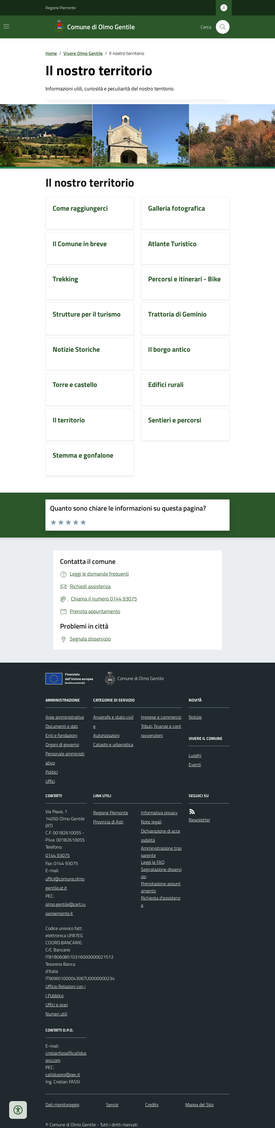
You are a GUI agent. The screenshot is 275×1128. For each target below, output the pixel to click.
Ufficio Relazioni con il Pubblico (65, 991)
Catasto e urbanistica (113, 744)
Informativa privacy (159, 812)
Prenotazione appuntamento (161, 887)
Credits (151, 1104)
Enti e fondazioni (61, 735)
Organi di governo (62, 744)
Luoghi (195, 755)
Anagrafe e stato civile (113, 722)
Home (51, 53)
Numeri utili (56, 1013)
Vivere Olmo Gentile (83, 53)
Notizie (195, 717)
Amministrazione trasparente (161, 852)
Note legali (151, 821)
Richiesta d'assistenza (160, 901)
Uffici (50, 781)
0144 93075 (57, 855)
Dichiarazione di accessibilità (160, 835)
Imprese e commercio (161, 717)
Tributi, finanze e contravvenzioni (161, 731)
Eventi (195, 764)
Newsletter (199, 819)
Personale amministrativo (65, 758)
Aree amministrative (64, 717)
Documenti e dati (61, 726)
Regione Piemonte (60, 8)
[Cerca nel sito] (220, 27)
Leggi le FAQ (153, 862)
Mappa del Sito (199, 1104)
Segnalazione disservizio (161, 873)
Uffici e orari (56, 1004)
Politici (51, 772)
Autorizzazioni (106, 735)
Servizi (112, 1104)
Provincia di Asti (108, 821)
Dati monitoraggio (62, 1104)
